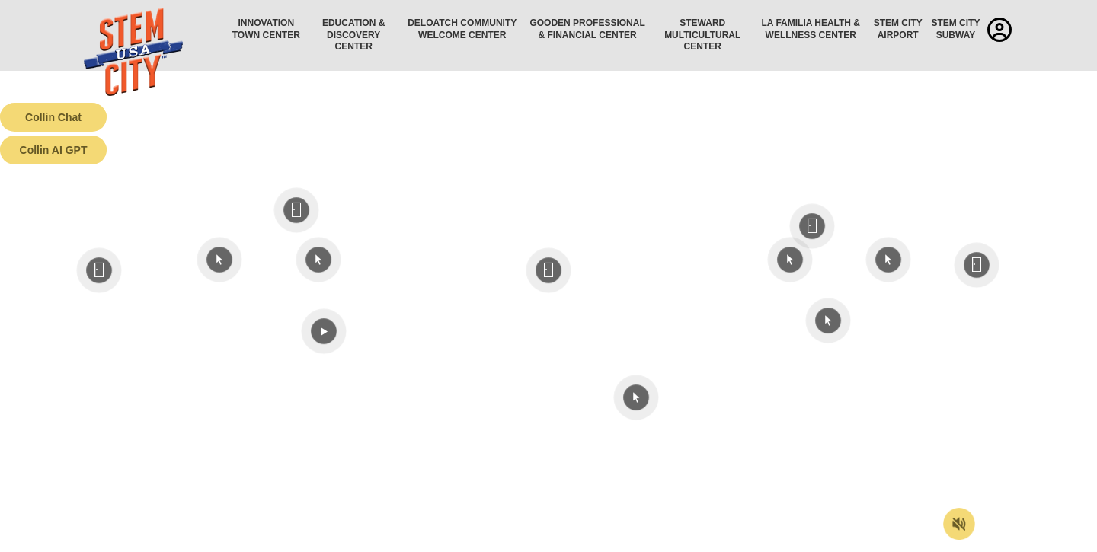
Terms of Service (86, 540)
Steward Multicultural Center (702, 35)
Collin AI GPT (54, 150)
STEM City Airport (898, 29)
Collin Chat (53, 117)
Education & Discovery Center (353, 35)
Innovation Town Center (266, 29)
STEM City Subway (955, 29)
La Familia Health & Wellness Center (811, 29)
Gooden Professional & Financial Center (586, 29)
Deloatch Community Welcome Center (462, 29)
